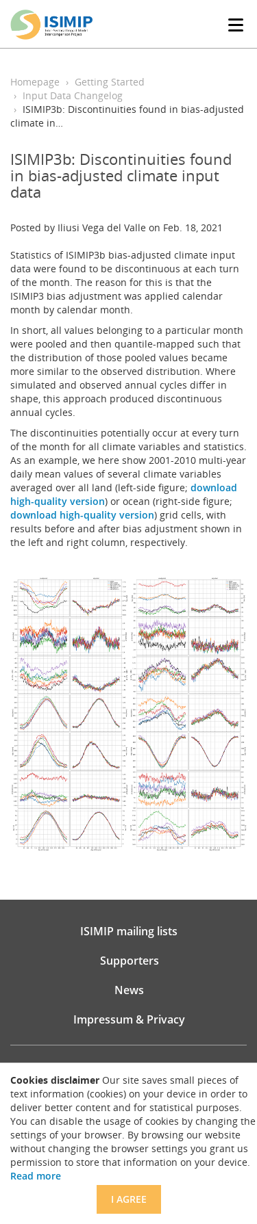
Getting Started (110, 81)
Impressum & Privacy (129, 1019)
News (129, 990)
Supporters (129, 960)
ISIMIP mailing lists (129, 931)
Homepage (35, 81)
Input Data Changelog (73, 95)
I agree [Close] (129, 1199)
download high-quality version (82, 514)
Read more (35, 1175)
